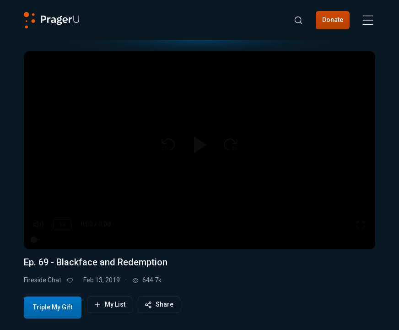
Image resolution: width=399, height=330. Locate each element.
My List (109, 304)
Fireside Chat (42, 280)
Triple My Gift (52, 307)
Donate (332, 19)
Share (159, 304)
